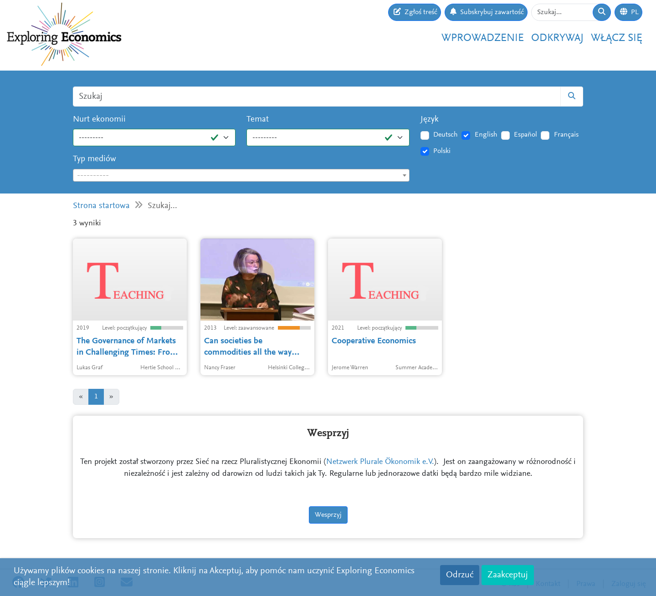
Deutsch (445, 134)
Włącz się (616, 38)
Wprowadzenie (482, 38)
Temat (257, 119)
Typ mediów (94, 159)
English (486, 134)
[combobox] (241, 175)
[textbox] (241, 175)
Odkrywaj (557, 38)
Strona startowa (101, 206)
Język (429, 119)
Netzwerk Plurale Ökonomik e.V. (380, 462)
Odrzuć (459, 575)
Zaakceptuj (507, 575)
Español (525, 134)
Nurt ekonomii (99, 119)
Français (566, 134)
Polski (442, 151)
